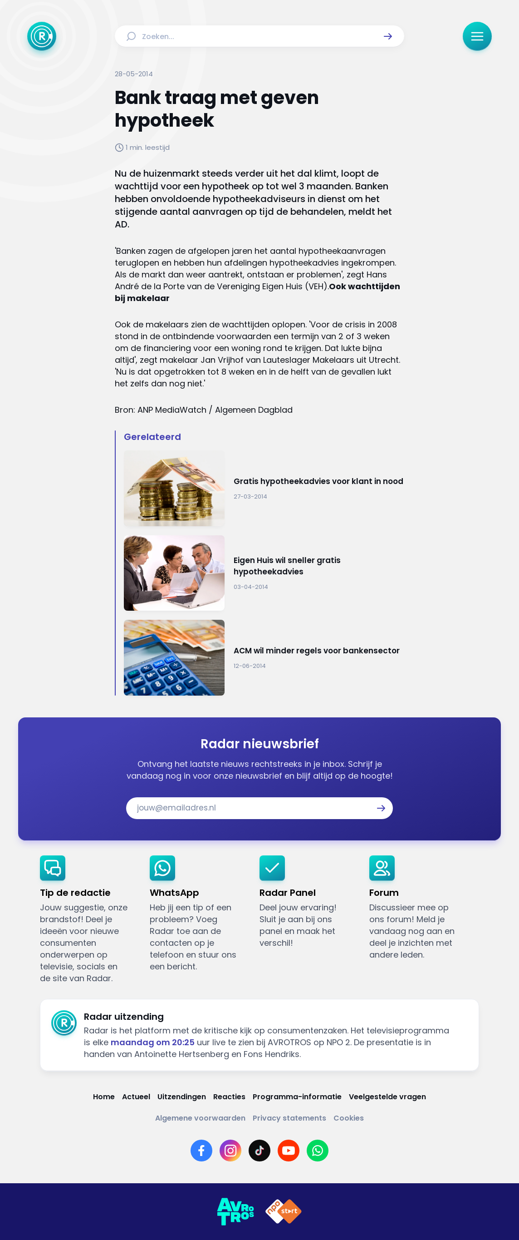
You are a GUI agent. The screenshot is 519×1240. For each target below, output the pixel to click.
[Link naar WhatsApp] (317, 1150)
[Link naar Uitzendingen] (181, 1097)
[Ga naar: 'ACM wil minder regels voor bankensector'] (264, 658)
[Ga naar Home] (41, 36)
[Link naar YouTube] (288, 1150)
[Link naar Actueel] (136, 1097)
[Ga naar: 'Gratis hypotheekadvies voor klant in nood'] (264, 488)
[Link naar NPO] (283, 1212)
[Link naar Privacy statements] (289, 1118)
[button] (387, 36)
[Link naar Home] (104, 1097)
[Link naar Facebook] (201, 1150)
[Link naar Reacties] (229, 1097)
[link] (87, 919)
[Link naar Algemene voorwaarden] (200, 1118)
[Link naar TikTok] (259, 1150)
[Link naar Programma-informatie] (297, 1097)
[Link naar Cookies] (348, 1118)
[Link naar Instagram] (230, 1150)
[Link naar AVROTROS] (235, 1212)
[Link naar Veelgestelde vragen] (387, 1097)
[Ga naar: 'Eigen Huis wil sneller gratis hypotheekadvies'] (264, 573)
